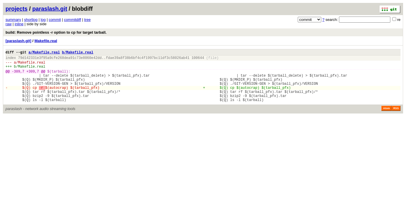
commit (55, 19)
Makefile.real (46, 41)
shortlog (30, 19)
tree (87, 19)
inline (19, 24)
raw (9, 24)
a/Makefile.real (44, 53)
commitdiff (72, 19)
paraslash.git (49, 9)
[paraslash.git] (18, 41)
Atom (386, 118)
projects (17, 9)
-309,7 (18, 75)
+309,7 (32, 75)
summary (13, 19)
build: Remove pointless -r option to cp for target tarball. (56, 32)
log (43, 19)
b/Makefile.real (77, 53)
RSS (396, 118)
